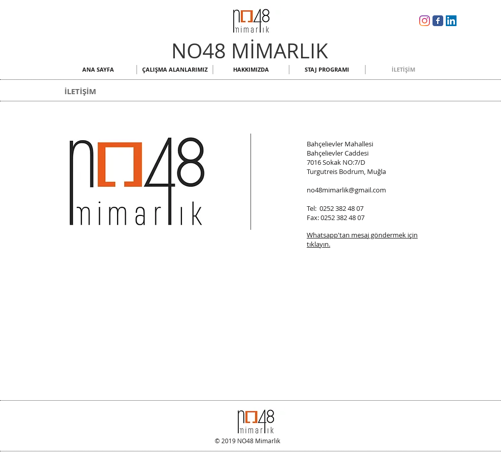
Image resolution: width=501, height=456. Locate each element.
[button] (175, 69)
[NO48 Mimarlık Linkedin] (451, 20)
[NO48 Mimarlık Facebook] (437, 20)
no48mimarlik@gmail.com (346, 189)
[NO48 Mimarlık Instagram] (424, 20)
